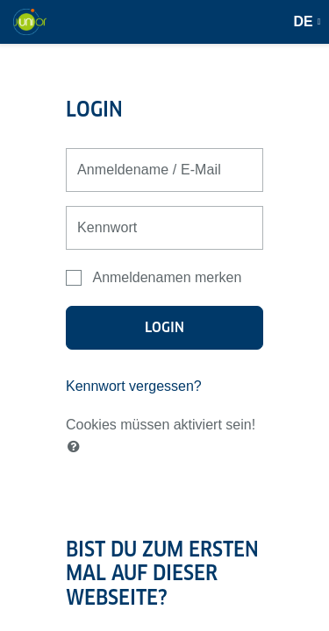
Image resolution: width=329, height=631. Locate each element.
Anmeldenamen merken (166, 277)
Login (165, 327)
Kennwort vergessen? (134, 386)
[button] (77, 447)
